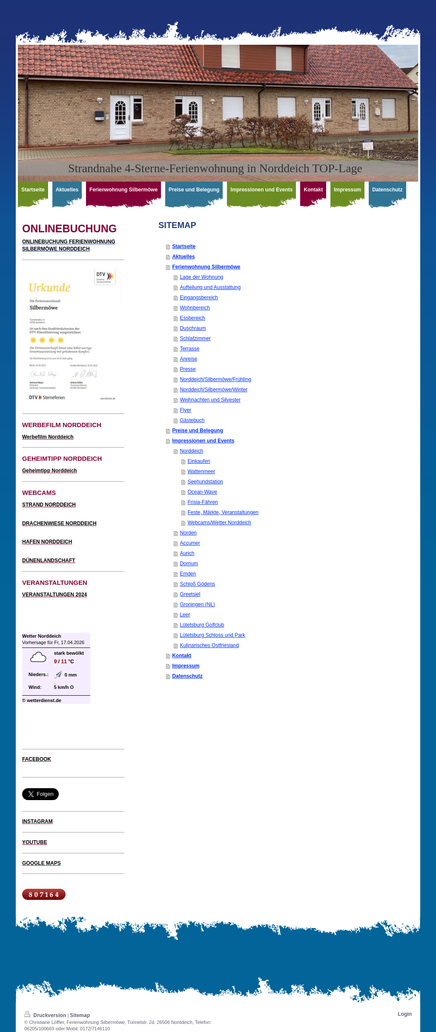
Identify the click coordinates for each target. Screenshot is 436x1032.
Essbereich (192, 318)
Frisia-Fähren (202, 502)
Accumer (190, 543)
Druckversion (45, 1015)
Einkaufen (198, 461)
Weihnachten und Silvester (210, 400)
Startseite (183, 246)
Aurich (187, 553)
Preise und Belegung (197, 431)
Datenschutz (187, 676)
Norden (188, 533)
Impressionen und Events (203, 441)
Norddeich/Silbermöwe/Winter (213, 390)
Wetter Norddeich (41, 636)
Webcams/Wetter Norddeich (219, 523)
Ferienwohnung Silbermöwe (206, 267)
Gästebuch (192, 420)
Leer (185, 615)
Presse (187, 369)
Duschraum (193, 328)
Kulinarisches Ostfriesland (209, 645)
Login (405, 1014)
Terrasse (189, 349)
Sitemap (80, 1015)
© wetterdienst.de (41, 700)
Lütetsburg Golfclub (202, 625)
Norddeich (191, 451)
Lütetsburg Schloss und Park (212, 635)
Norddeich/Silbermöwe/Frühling (215, 379)
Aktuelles (183, 257)
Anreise (188, 359)
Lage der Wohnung (201, 277)
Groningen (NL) (197, 604)
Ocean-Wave (202, 492)
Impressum (185, 666)
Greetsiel (190, 594)
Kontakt (181, 656)
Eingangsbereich (199, 298)
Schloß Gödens (197, 584)
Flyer (185, 410)
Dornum (189, 564)
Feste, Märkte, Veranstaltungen (222, 512)
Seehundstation (205, 482)
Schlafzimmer (195, 338)
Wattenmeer (201, 471)
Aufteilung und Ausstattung (210, 287)
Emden (188, 574)
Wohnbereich (195, 308)
